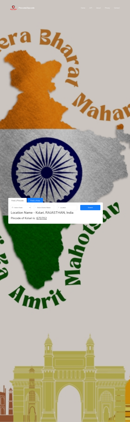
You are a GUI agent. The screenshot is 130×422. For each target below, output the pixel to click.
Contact (117, 8)
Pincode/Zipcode (26, 8)
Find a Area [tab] (35, 200)
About (98, 8)
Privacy (107, 8)
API (90, 8)
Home (83, 8)
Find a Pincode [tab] (17, 200)
